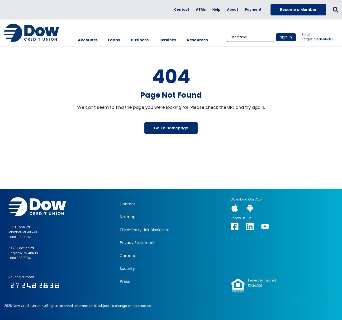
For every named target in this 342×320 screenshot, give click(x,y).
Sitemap (127, 217)
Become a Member (298, 9)
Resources (197, 40)
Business (140, 40)
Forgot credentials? (317, 39)
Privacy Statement (137, 242)
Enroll (306, 35)
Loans (114, 40)
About (232, 9)
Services (167, 40)
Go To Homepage (171, 128)
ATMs (201, 9)
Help (216, 9)
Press (125, 281)
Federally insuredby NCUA (262, 282)
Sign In (286, 37)
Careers (127, 255)
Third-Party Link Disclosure (145, 230)
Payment (253, 9)
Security (127, 268)
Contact (181, 9)
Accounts (87, 40)
